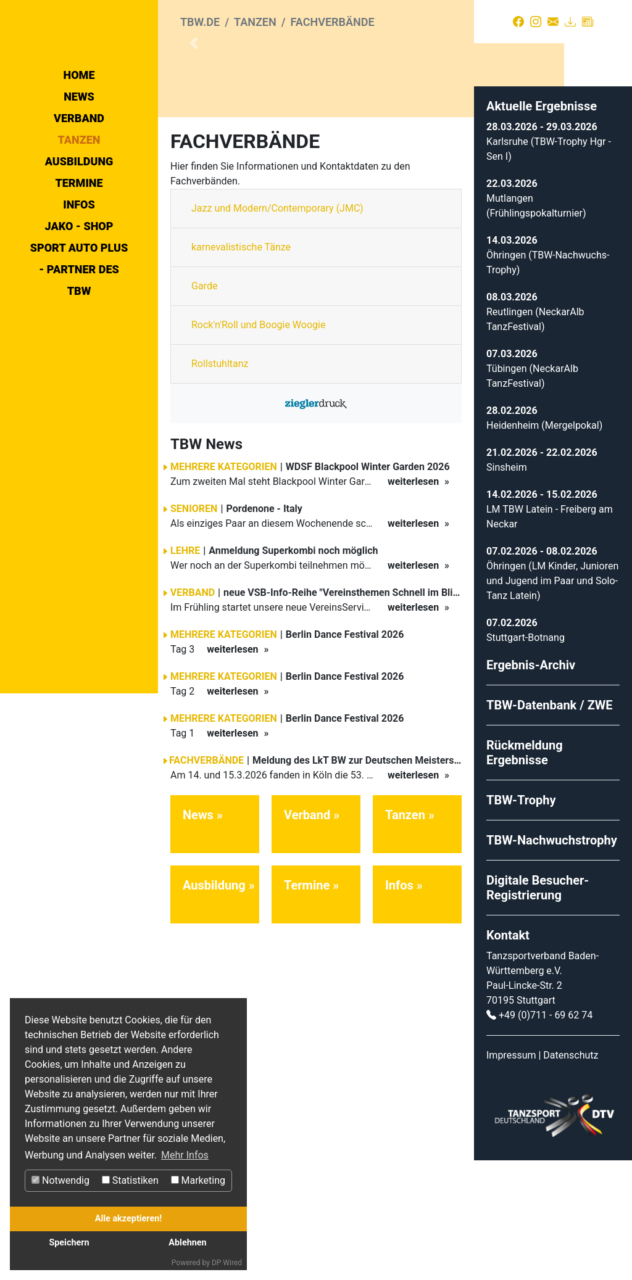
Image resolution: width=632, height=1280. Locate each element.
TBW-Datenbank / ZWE (549, 824)
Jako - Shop (79, 329)
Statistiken (130, 1180)
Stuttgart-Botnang (525, 757)
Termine (78, 286)
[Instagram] (535, 21)
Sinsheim (506, 587)
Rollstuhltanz (220, 484)
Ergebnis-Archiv (530, 784)
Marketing (198, 1180)
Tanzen (79, 243)
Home (79, 178)
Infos (79, 308)
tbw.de (200, 21)
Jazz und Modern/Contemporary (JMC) (277, 328)
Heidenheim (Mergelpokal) (544, 545)
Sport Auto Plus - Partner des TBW (79, 373)
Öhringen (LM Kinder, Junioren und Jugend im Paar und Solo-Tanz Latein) (552, 700)
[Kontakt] (553, 21)
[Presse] (587, 21)
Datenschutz (570, 1175)
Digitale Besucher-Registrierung (537, 1007)
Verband (79, 221)
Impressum (511, 1175)
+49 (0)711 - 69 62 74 (545, 1135)
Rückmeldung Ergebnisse (524, 872)
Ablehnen (187, 1242)
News (79, 200)
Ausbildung (79, 264)
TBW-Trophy (521, 919)
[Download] (570, 21)
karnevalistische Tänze (241, 367)
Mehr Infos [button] (185, 1155)
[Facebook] (518, 21)
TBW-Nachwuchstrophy (551, 959)
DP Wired (227, 1262)
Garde (204, 406)
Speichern (69, 1242)
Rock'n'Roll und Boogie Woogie (258, 445)
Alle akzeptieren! (128, 1218)
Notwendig (60, 1180)
